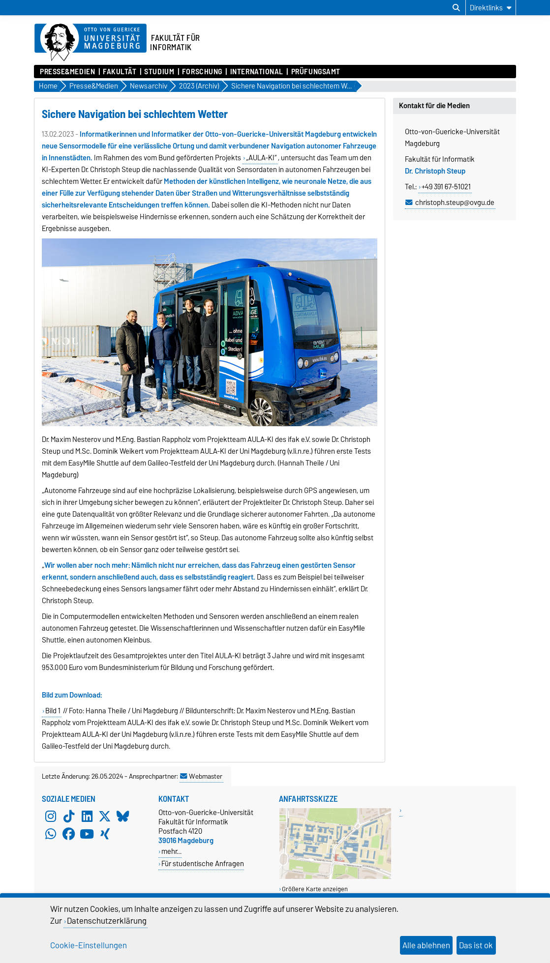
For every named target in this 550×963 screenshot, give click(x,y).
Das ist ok (476, 945)
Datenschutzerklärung (107, 921)
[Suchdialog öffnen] (456, 8)
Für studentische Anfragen (202, 863)
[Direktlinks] (491, 7)
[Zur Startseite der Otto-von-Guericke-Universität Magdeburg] (90, 42)
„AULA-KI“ (261, 158)
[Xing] (105, 834)
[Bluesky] (123, 816)
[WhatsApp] (51, 834)
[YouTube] (87, 834)
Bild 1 (53, 711)
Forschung (202, 72)
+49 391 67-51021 (446, 187)
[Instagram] (51, 816)
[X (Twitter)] (105, 816)
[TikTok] (69, 816)
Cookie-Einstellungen (88, 945)
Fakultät (119, 72)
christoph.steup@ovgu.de (454, 202)
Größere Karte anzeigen (315, 889)
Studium (159, 72)
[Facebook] (69, 834)
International (256, 72)
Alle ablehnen (426, 945)
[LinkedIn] (87, 816)
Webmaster (201, 776)
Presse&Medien (67, 72)
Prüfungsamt (315, 72)
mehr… (171, 851)
